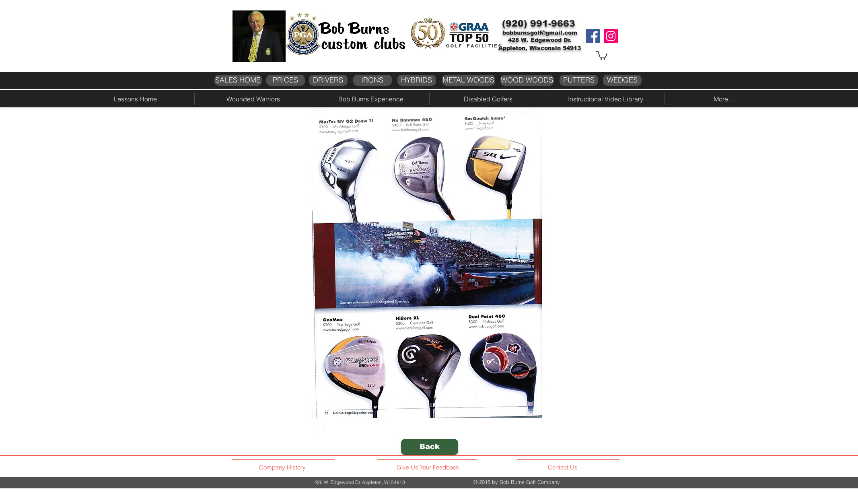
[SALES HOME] (238, 80)
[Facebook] (593, 36)
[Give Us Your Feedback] (430, 467)
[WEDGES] (622, 80)
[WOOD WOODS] (527, 80)
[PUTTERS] (579, 80)
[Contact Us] (564, 467)
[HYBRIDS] (416, 80)
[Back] (429, 447)
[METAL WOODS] (468, 80)
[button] (601, 55)
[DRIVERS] (328, 80)
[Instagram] (611, 36)
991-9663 (552, 24)
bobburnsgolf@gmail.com (539, 32)
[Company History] (283, 467)
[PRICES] (285, 80)
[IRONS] (372, 80)
